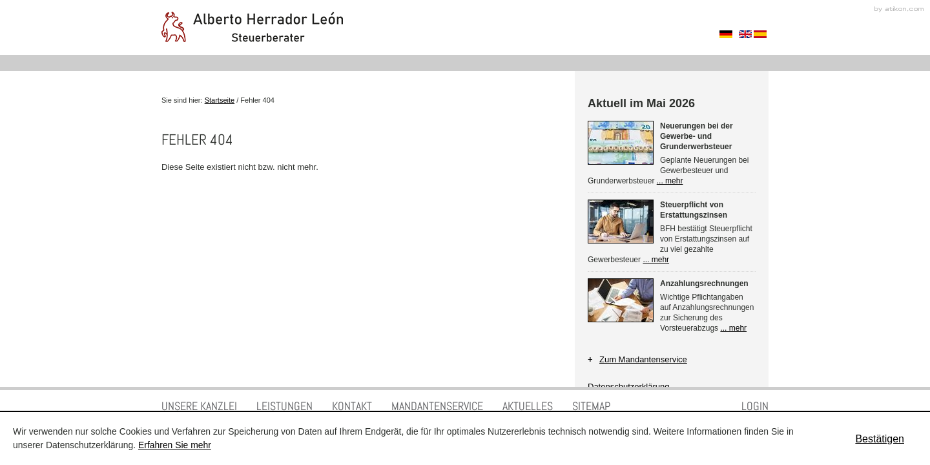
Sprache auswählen (725, 34)
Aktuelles (527, 406)
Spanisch (760, 34)
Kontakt (352, 406)
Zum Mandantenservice (643, 359)
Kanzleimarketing (899, 9)
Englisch (745, 34)
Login (755, 405)
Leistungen (284, 406)
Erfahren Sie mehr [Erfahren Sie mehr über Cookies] (174, 445)
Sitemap (591, 406)
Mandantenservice (437, 406)
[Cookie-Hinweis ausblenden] (880, 439)
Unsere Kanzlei (199, 406)
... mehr (670, 180)
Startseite (219, 100)
